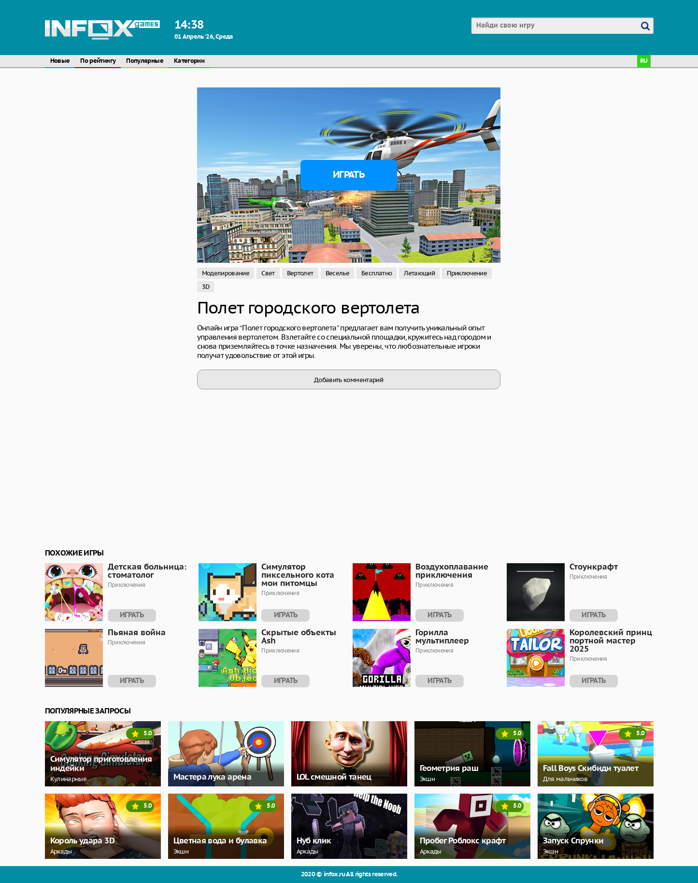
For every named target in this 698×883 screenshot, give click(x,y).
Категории (189, 61)
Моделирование (226, 273)
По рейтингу (97, 61)
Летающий (419, 273)
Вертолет (300, 273)
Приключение (467, 273)
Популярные (144, 61)
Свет (267, 273)
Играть (348, 175)
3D (206, 287)
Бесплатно (376, 273)
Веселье (338, 273)
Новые (60, 61)
